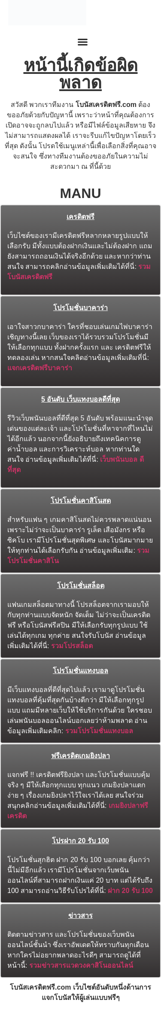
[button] (82, 42)
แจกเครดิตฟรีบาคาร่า (39, 368)
